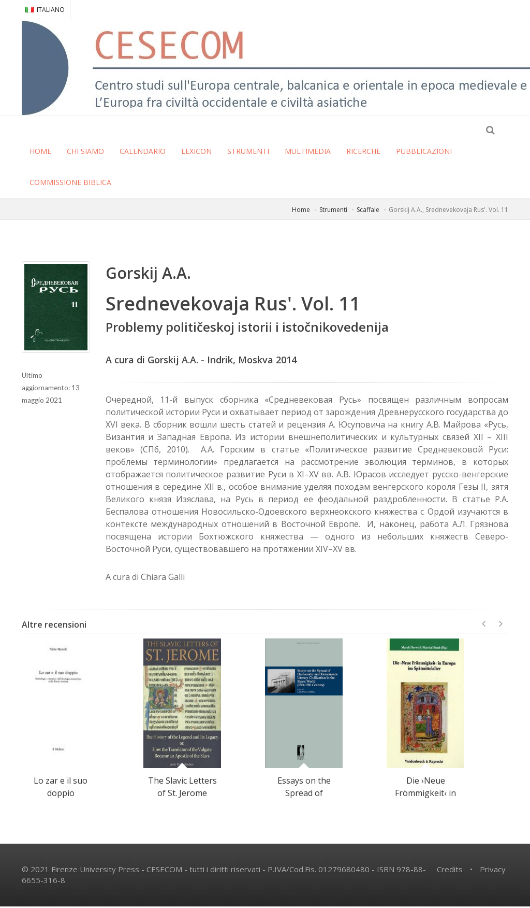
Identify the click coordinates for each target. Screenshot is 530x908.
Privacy (493, 871)
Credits (450, 871)
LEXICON (196, 153)
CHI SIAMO (85, 153)
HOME (40, 153)
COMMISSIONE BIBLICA (70, 184)
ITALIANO (45, 9)
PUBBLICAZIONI (424, 153)
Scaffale (368, 211)
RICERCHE (363, 153)
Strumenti (333, 211)
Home (301, 211)
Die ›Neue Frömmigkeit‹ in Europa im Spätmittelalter (425, 800)
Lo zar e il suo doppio (60, 788)
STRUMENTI (248, 153)
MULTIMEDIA (308, 153)
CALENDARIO (143, 153)
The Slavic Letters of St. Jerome (182, 788)
